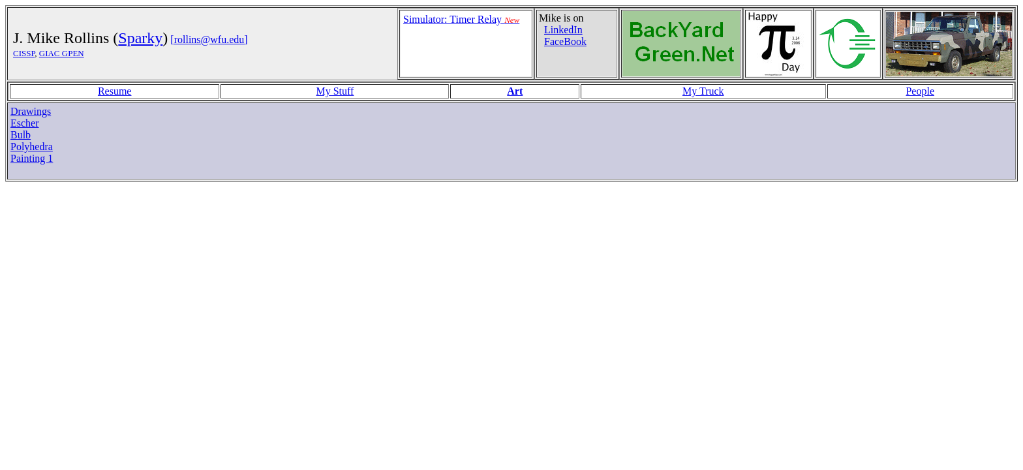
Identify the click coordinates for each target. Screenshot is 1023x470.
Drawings (30, 111)
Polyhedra (31, 146)
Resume (115, 91)
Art (515, 91)
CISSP (24, 53)
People (920, 91)
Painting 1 (31, 158)
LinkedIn (563, 29)
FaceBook (565, 41)
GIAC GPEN (61, 53)
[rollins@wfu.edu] (208, 39)
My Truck (703, 91)
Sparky (140, 37)
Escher (24, 123)
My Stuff (335, 91)
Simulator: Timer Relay (461, 19)
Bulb (20, 134)
